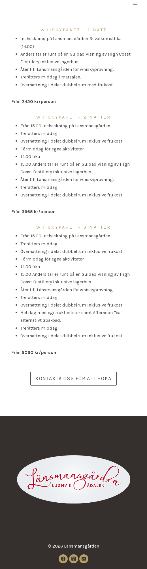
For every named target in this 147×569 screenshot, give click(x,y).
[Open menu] (135, 4)
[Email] (83, 558)
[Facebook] (63, 558)
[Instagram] (73, 558)
